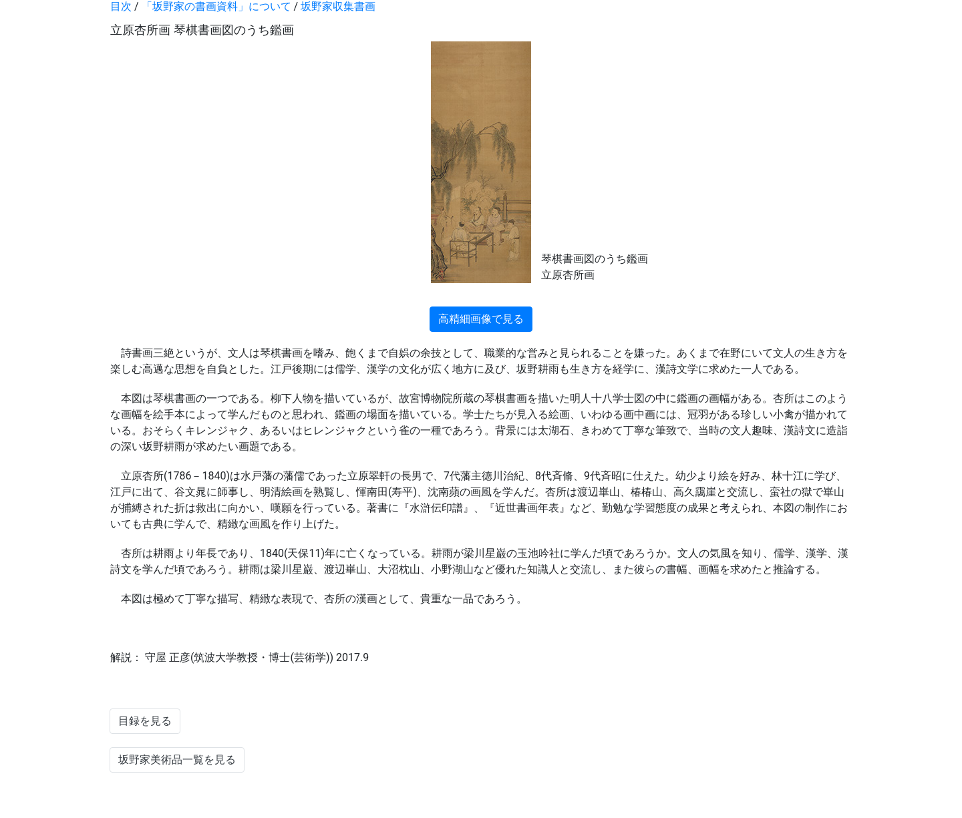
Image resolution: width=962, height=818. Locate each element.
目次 (121, 6)
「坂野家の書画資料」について (216, 6)
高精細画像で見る (481, 319)
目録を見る (145, 720)
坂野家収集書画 (338, 6)
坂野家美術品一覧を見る (177, 759)
